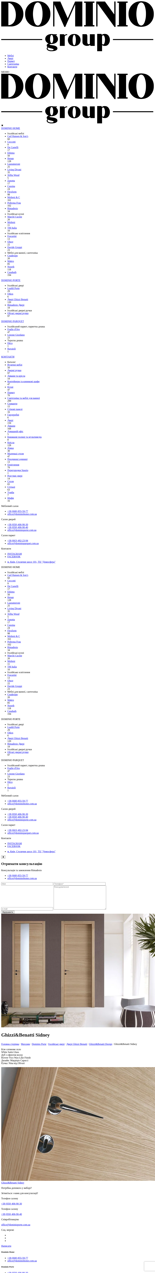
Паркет (11, 61)
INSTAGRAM (14, 554)
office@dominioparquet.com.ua (23, 543)
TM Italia (12, 228)
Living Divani (14, 169)
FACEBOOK (13, 556)
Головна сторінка (10, 1048)
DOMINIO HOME (10, 128)
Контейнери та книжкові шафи (23, 381)
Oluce (10, 241)
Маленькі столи (15, 453)
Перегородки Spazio (17, 470)
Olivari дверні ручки (17, 313)
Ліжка (10, 448)
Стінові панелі (14, 409)
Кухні (10, 387)
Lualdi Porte (13, 288)
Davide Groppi (14, 247)
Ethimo (11, 153)
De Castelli (12, 147)
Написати (6, 1250)
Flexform (12, 191)
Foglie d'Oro (13, 329)
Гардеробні (13, 414)
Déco (10, 343)
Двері (10, 58)
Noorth (10, 266)
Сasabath (11, 272)
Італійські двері (56, 1048)
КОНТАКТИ (7, 356)
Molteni (11, 222)
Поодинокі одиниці (17, 459)
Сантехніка (13, 64)
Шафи (10, 498)
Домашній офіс (15, 431)
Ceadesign (12, 255)
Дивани (11, 426)
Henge (10, 158)
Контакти (12, 66)
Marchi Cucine (14, 216)
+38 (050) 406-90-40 (17, 527)
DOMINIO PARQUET (12, 321)
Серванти (12, 403)
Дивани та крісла (16, 376)
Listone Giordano (16, 335)
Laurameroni (13, 164)
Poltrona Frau (14, 203)
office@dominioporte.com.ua (21, 530)
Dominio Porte (39, 1048)
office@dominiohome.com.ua (22, 514)
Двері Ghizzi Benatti (17, 299)
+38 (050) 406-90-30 (17, 524)
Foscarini (12, 236)
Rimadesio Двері (15, 305)
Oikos (10, 294)
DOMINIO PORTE (10, 280)
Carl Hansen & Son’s (17, 136)
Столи (10, 481)
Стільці (11, 487)
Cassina (11, 186)
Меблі (10, 55)
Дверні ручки (14, 370)
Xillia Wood (13, 175)
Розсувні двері (14, 476)
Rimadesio (12, 208)
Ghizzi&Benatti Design (100, 1048)
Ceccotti (11, 141)
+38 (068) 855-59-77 (17, 511)
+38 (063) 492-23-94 (17, 540)
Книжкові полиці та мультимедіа (24, 437)
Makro (10, 261)
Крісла (10, 442)
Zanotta (11, 180)
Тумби (10, 492)
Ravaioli (11, 348)
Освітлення (13, 464)
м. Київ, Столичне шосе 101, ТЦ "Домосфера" (31, 562)
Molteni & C (13, 197)
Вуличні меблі (14, 364)
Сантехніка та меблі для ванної (23, 398)
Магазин (25, 1048)
